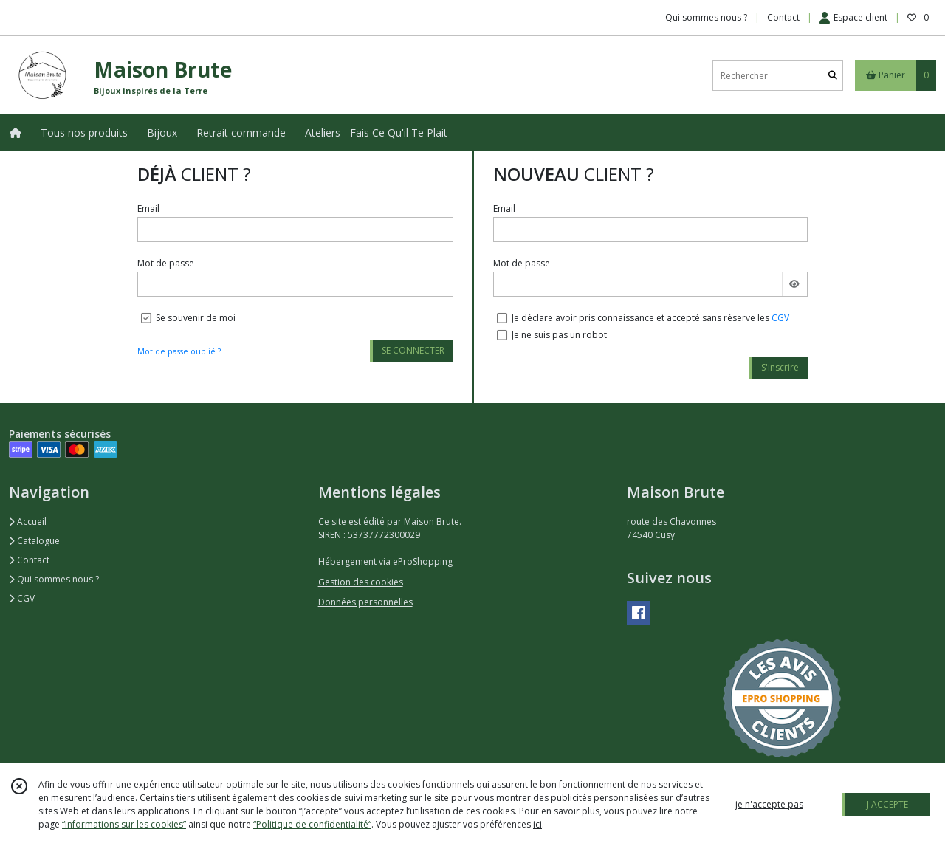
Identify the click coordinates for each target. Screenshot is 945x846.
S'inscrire (780, 367)
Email (148, 208)
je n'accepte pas (769, 804)
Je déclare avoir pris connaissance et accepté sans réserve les (650, 318)
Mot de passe (165, 263)
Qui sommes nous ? (54, 579)
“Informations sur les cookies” (124, 824)
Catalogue (34, 540)
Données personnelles (365, 602)
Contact (783, 17)
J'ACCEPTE (887, 804)
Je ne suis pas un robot (559, 335)
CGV (780, 318)
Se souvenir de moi (196, 318)
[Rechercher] (832, 75)
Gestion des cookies (360, 582)
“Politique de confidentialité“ (312, 824)
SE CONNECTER (413, 350)
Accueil (28, 521)
